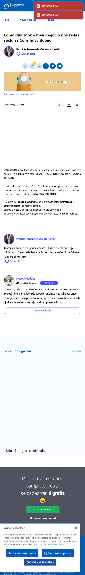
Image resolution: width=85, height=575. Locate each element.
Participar (49, 283)
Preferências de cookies (40, 562)
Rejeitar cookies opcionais (57, 553)
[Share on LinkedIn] (60, 66)
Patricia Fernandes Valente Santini (38, 49)
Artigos (50, 19)
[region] (40, 547)
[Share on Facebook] (46, 66)
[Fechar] (76, 528)
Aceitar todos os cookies (22, 553)
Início (10, 20)
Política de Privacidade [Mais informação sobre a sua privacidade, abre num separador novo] (52, 544)
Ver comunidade (42, 310)
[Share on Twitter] (53, 66)
